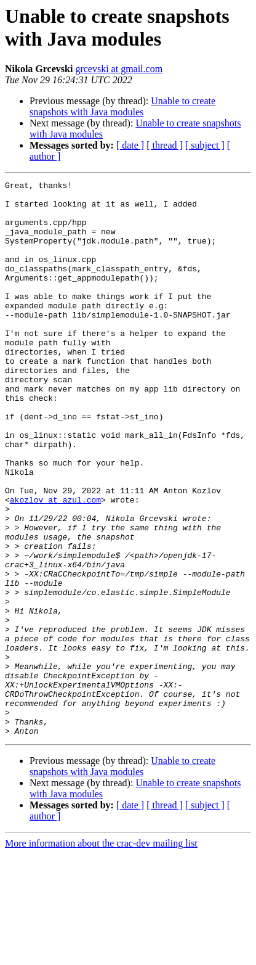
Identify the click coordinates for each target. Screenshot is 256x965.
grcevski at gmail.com (118, 69)
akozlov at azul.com (55, 564)
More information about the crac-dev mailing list (101, 954)
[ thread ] (164, 145)
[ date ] (130, 145)
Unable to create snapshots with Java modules (122, 106)
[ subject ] (205, 145)
